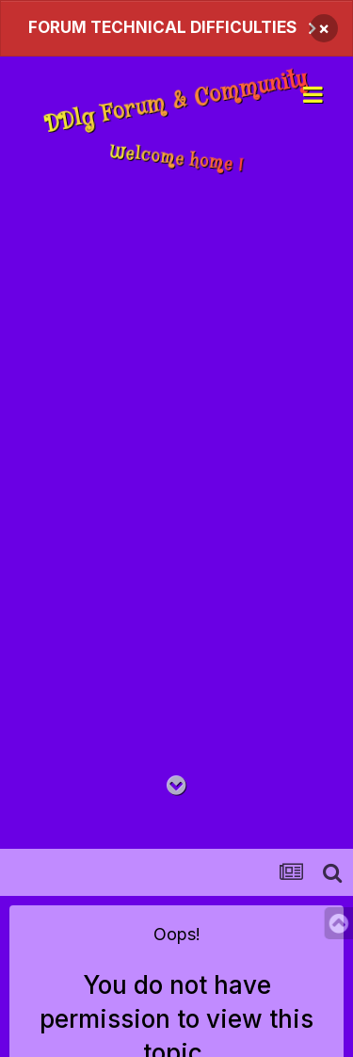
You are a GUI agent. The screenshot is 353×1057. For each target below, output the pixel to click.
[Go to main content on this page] (176, 786)
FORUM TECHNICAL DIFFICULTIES (162, 27)
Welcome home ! (176, 158)
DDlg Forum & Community (176, 102)
